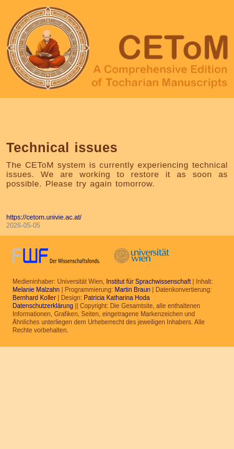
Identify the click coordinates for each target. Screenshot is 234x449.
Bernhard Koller (34, 297)
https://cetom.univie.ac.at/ (44, 217)
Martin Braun (132, 289)
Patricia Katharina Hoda (117, 297)
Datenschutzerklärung (42, 305)
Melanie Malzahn (36, 289)
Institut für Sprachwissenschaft (148, 281)
